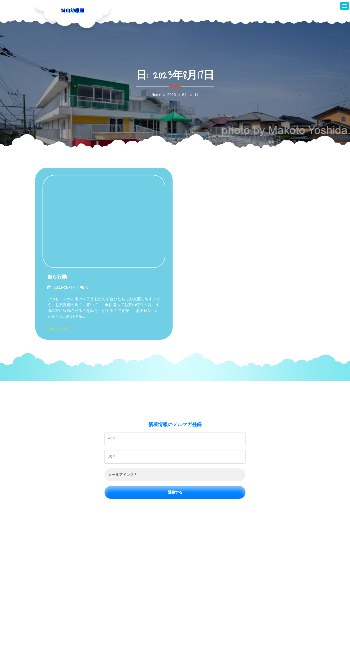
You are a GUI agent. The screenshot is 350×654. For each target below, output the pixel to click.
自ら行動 (57, 277)
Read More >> (60, 329)
